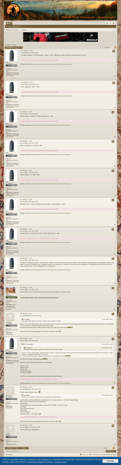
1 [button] (111, 448)
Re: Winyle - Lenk (27, 51)
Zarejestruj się (18, 26)
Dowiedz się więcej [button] (60, 462)
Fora (10, 23)
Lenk (7, 62)
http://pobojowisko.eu (54, 64)
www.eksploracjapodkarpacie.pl (40, 64)
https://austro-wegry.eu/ (66, 64)
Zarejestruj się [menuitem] (114, 24)
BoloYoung (8, 322)
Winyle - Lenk (10, 45)
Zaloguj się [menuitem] (111, 24)
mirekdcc (8, 433)
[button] (111, 47)
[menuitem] (107, 23)
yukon (7, 294)
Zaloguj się (9, 26)
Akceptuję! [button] (110, 461)
